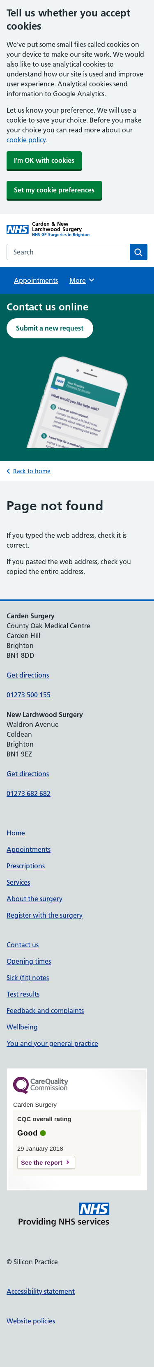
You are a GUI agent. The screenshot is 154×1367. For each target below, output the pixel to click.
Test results (23, 994)
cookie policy (26, 140)
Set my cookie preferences (54, 190)
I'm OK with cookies (44, 160)
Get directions (28, 675)
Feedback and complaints (45, 1010)
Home (16, 833)
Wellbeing (22, 1027)
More (82, 280)
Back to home (32, 471)
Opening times (29, 961)
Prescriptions (26, 866)
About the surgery (34, 899)
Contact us (23, 945)
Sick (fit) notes (28, 978)
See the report (41, 1162)
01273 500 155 (29, 695)
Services (18, 882)
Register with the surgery (45, 915)
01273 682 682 (29, 793)
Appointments (36, 280)
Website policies (31, 1321)
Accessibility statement (41, 1291)
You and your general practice (52, 1043)
